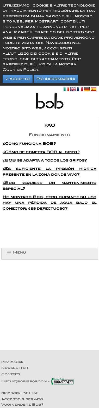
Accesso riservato (22, 399)
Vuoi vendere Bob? (22, 404)
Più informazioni (55, 79)
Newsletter (14, 368)
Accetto (19, 79)
